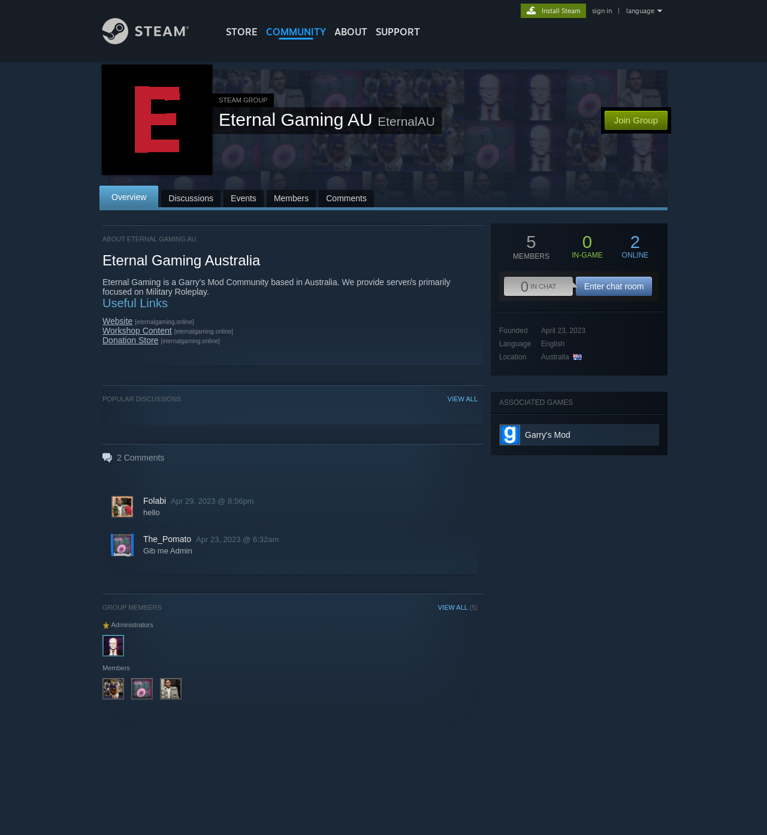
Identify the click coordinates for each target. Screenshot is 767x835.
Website (117, 321)
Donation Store (130, 340)
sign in (602, 11)
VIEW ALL (463, 399)
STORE (242, 32)
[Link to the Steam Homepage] (154, 41)
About (350, 32)
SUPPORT (398, 32)
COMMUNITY (296, 32)
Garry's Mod (547, 435)
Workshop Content (137, 330)
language (640, 11)
